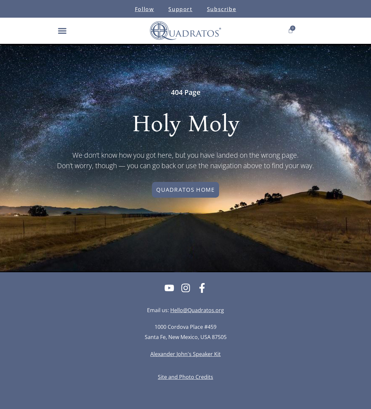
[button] (62, 31)
